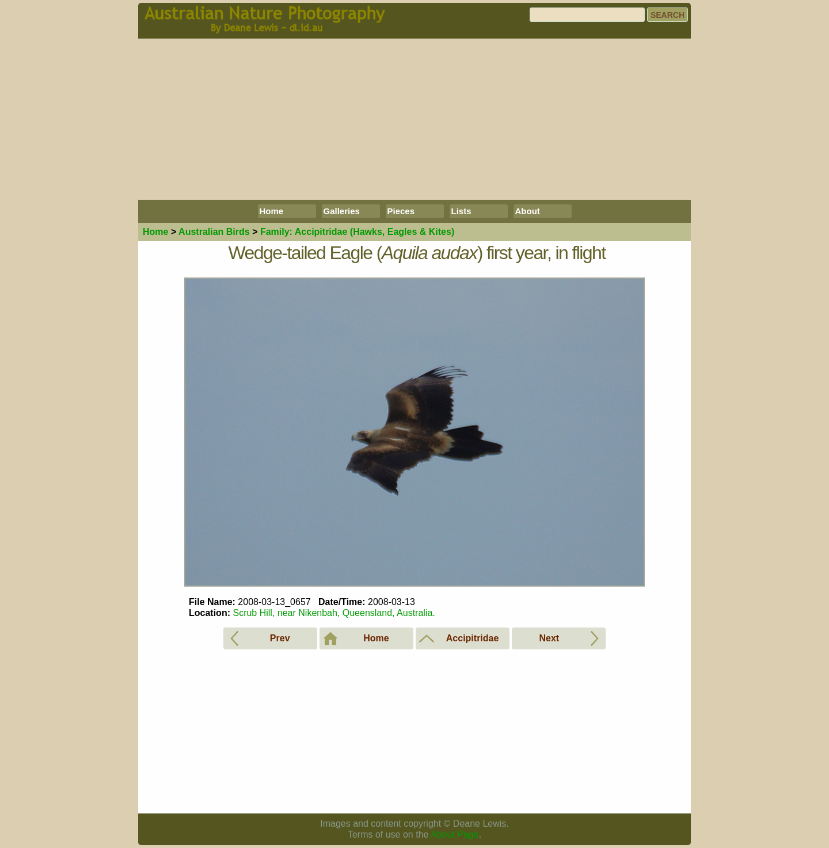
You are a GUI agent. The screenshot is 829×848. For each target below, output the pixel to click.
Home (272, 211)
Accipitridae (357, 232)
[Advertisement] (414, 119)
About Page (455, 834)
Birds (214, 232)
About (527, 211)
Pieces (401, 211)
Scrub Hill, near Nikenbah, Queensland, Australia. (334, 613)
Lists (461, 211)
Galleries (342, 211)
